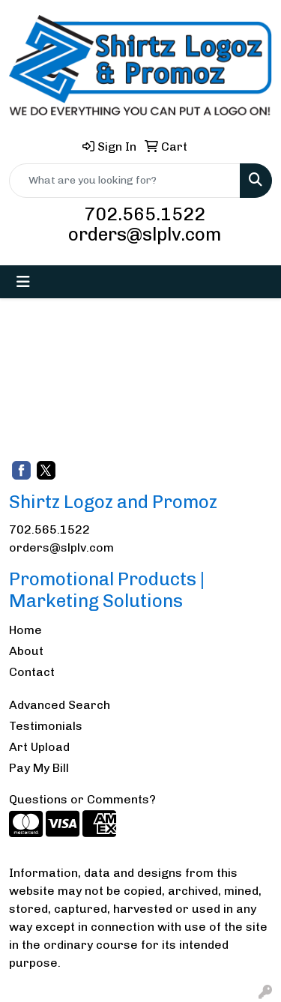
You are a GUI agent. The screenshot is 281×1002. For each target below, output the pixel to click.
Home (25, 630)
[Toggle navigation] (23, 281)
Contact (32, 672)
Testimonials (45, 726)
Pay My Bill (39, 768)
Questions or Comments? (82, 799)
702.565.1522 (144, 214)
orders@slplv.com (144, 234)
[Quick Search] (125, 180)
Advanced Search (59, 705)
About (26, 651)
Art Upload (39, 747)
